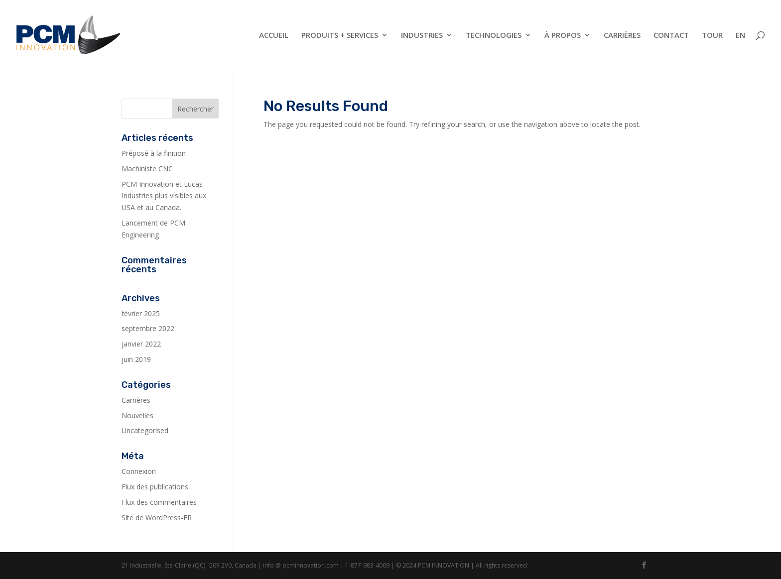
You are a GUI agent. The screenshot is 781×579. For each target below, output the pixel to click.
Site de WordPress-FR (157, 517)
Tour (712, 35)
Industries (422, 35)
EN (740, 35)
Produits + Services (339, 35)
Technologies (493, 35)
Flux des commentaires (159, 502)
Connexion (139, 471)
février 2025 (141, 313)
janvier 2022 (141, 343)
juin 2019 (136, 359)
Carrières (622, 35)
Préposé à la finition (154, 153)
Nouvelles (137, 415)
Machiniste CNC (147, 168)
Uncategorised (145, 430)
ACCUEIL (273, 35)
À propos (562, 35)
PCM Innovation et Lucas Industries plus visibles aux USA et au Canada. (164, 196)
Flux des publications (155, 486)
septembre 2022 (148, 328)
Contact (671, 35)
